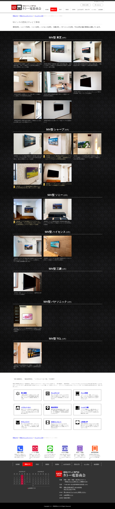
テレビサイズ (55, 393)
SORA (73, 9)
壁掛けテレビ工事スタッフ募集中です (76, 481)
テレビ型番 (84, 393)
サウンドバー (25, 422)
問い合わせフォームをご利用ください (75, 492)
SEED (67, 9)
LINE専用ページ (68, 495)
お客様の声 (84, 422)
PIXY (60, 9)
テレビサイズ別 (39, 16)
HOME (47, 9)
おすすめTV (80, 9)
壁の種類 (24, 393)
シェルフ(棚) (85, 407)
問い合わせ (98, 5)
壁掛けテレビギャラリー (26, 16)
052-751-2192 (68, 489)
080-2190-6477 (69, 487)
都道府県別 (54, 407)
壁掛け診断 (85, 5)
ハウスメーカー (26, 407)
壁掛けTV (53, 9)
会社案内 (100, 9)
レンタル (94, 9)
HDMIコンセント (56, 422)
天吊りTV (87, 9)
